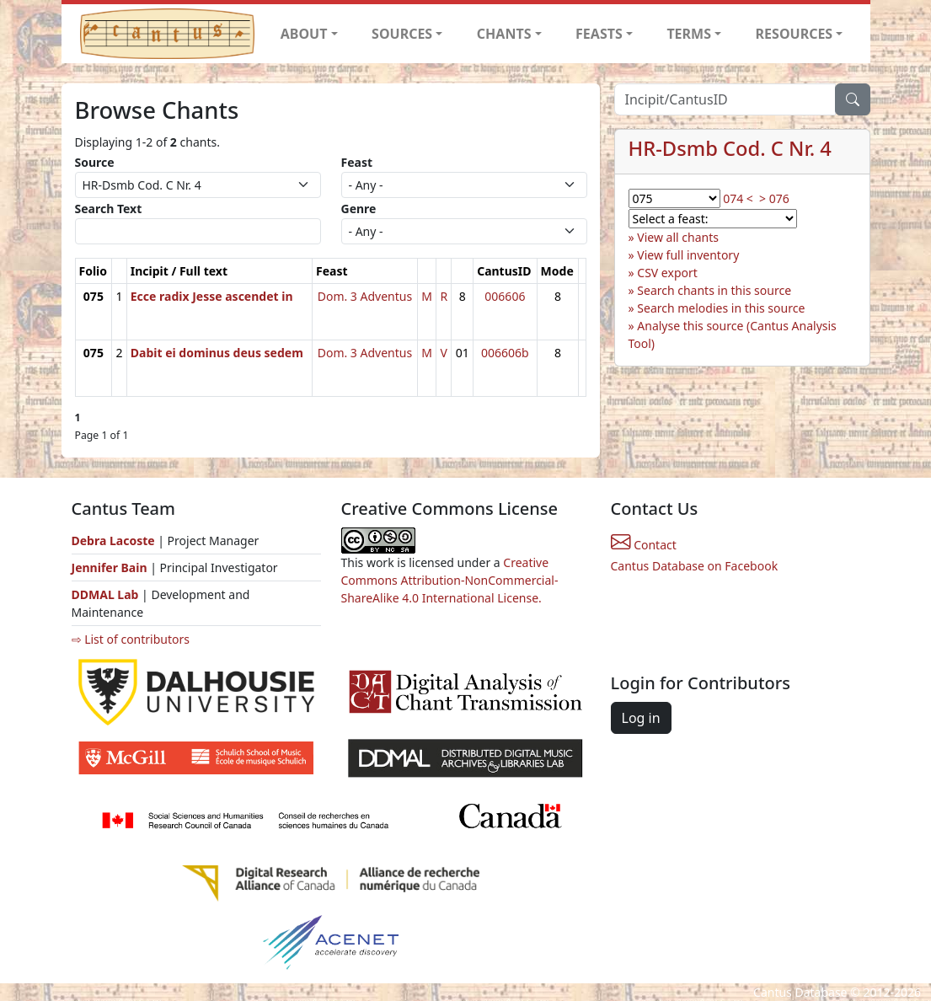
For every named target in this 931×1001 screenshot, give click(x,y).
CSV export (667, 273)
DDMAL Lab (105, 594)
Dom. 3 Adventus (365, 296)
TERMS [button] (688, 33)
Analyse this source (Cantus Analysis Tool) (733, 334)
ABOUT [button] (304, 33)
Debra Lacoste (113, 541)
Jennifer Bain (111, 567)
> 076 (774, 198)
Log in (641, 718)
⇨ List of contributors (131, 639)
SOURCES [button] (402, 33)
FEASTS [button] (599, 33)
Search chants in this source (714, 290)
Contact (644, 545)
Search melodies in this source (721, 308)
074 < (738, 198)
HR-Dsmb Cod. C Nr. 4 (730, 148)
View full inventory (688, 255)
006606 (504, 296)
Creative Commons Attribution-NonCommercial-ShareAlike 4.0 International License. (450, 580)
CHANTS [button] (504, 33)
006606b (505, 353)
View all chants (678, 237)
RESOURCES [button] (794, 33)
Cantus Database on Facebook (695, 566)
